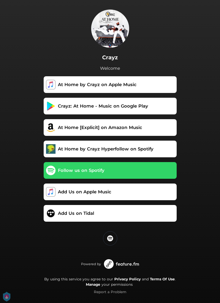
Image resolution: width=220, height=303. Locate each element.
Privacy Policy (127, 279)
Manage (93, 284)
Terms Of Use (162, 279)
